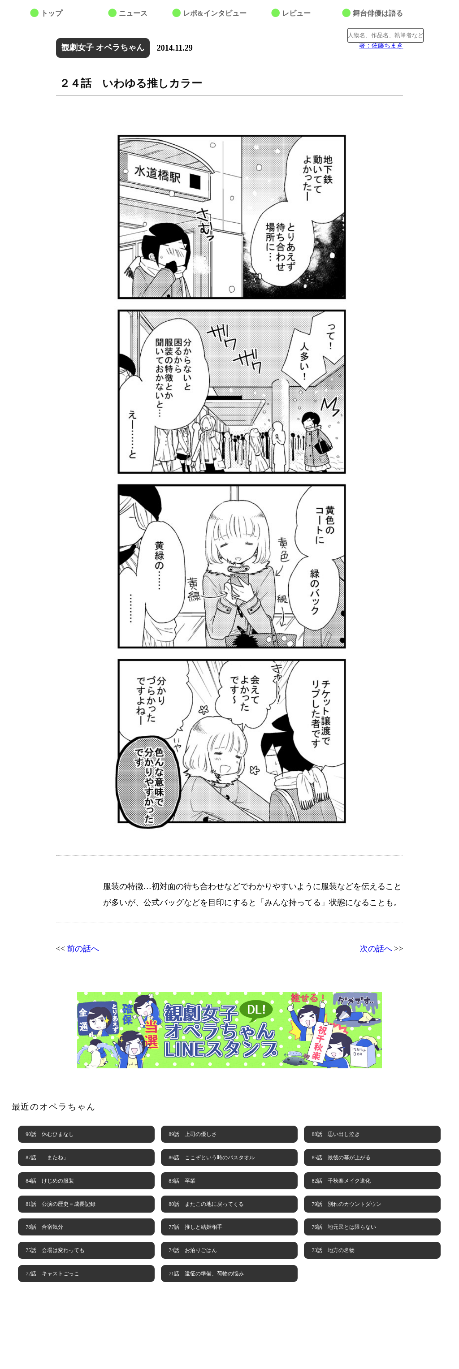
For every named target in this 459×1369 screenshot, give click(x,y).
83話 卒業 (182, 1181)
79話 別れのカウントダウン (346, 1204)
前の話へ (83, 948)
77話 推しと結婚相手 (195, 1227)
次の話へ (376, 948)
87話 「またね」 (47, 1157)
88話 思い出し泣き (336, 1134)
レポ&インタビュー (214, 13)
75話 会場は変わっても (55, 1250)
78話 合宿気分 (44, 1227)
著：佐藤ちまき (381, 45)
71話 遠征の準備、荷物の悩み (206, 1273)
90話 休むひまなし (50, 1134)
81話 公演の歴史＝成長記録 (60, 1204)
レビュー (296, 13)
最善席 (78, 33)
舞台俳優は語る (378, 13)
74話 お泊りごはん (193, 1250)
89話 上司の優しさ (193, 1134)
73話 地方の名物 (333, 1250)
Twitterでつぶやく (297, 34)
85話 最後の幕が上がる (341, 1157)
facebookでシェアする (315, 34)
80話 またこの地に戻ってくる (206, 1204)
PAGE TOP (434, 1344)
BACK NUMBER (229, 1316)
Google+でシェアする (333, 34)
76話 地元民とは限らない (344, 1227)
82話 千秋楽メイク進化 (341, 1181)
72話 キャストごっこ (52, 1273)
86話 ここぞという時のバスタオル (212, 1157)
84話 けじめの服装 (50, 1181)
